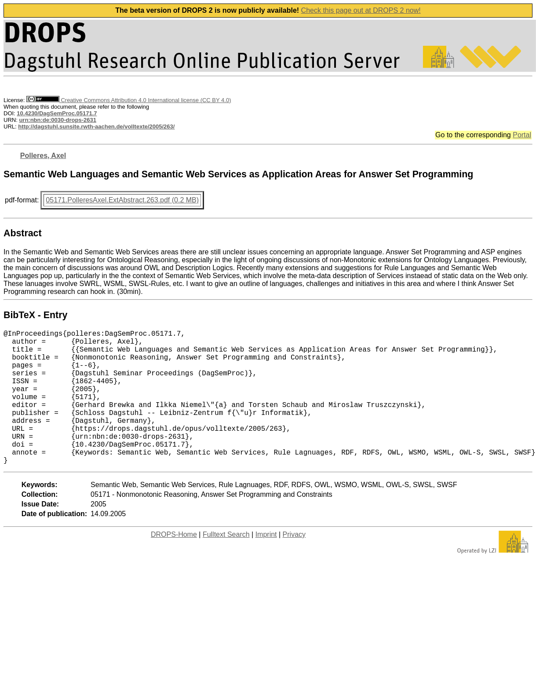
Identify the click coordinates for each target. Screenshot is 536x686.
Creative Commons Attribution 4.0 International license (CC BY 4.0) (128, 100)
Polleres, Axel (43, 155)
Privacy (294, 564)
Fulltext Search (226, 564)
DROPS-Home (174, 564)
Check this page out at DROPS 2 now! (361, 10)
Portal (522, 135)
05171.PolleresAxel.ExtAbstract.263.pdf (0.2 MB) (122, 200)
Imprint (266, 564)
